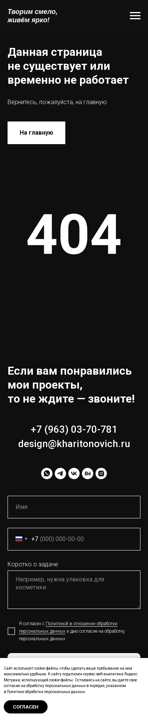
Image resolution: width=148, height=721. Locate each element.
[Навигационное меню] (135, 16)
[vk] (74, 473)
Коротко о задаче (33, 564)
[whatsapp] (46, 473)
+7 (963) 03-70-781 (74, 429)
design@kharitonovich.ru (74, 443)
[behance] (87, 473)
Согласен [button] (26, 707)
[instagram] (101, 473)
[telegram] (60, 473)
